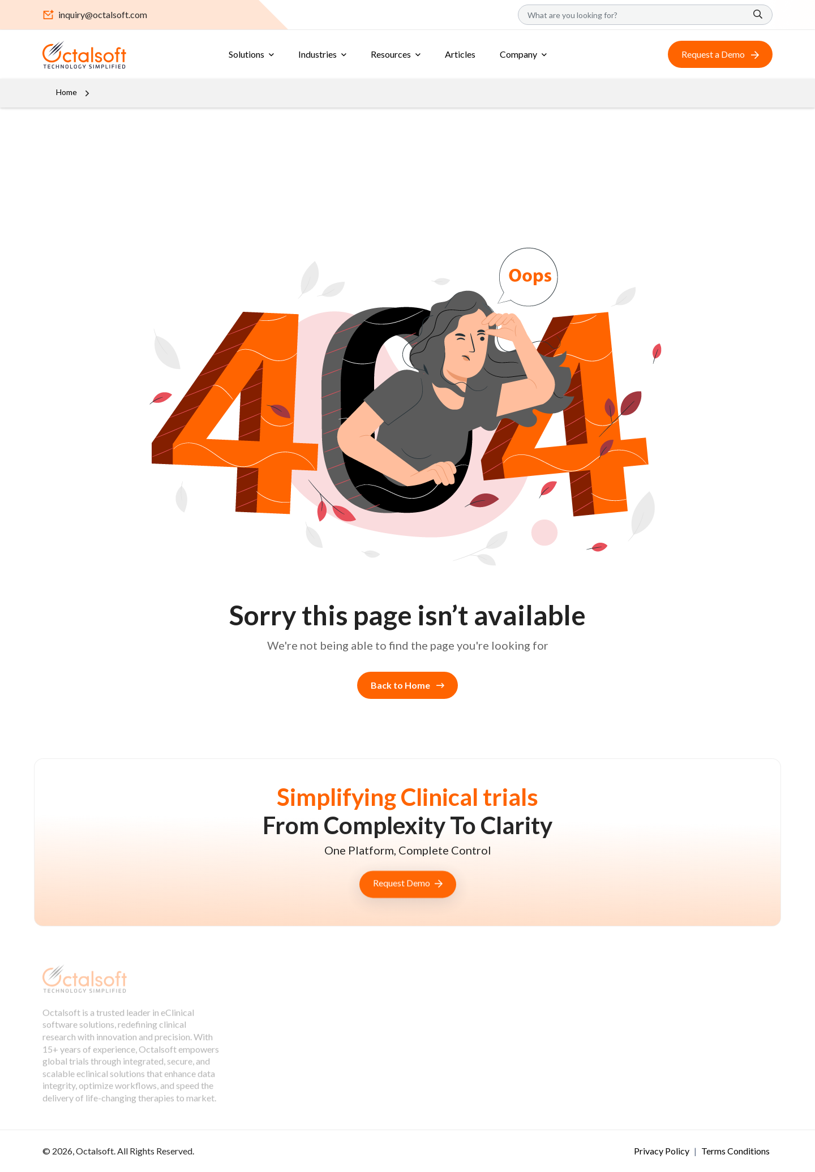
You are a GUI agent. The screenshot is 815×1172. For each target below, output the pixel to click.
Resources (391, 54)
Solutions (246, 54)
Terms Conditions (735, 1150)
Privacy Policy (662, 1150)
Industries (317, 54)
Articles (460, 54)
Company (518, 54)
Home (66, 92)
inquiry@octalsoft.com (94, 15)
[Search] (645, 15)
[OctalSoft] (84, 53)
